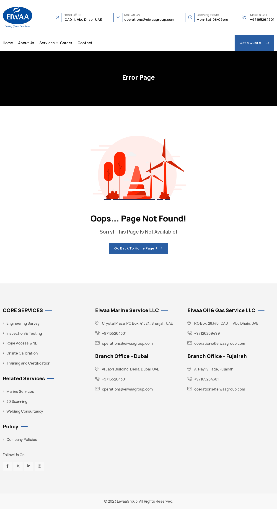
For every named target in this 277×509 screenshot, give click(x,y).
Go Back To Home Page (138, 248)
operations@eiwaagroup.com (149, 19)
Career (66, 42)
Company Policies (21, 439)
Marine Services (20, 391)
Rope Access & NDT (23, 343)
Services (47, 42)
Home (8, 42)
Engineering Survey (23, 323)
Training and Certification (28, 363)
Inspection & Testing (24, 333)
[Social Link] (7, 466)
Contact (85, 42)
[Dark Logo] (17, 17)
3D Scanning (16, 401)
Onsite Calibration (22, 353)
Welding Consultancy (24, 411)
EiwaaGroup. (127, 501)
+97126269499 (207, 333)
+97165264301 (262, 19)
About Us (26, 42)
